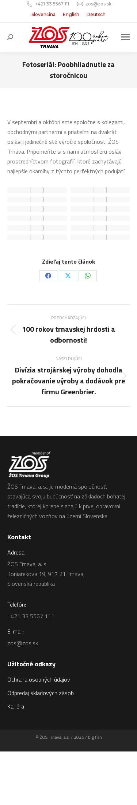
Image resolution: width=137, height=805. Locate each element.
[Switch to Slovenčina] (43, 14)
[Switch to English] (71, 14)
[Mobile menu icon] (125, 37)
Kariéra (15, 706)
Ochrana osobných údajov (38, 679)
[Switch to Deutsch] (96, 14)
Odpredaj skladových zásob (40, 692)
